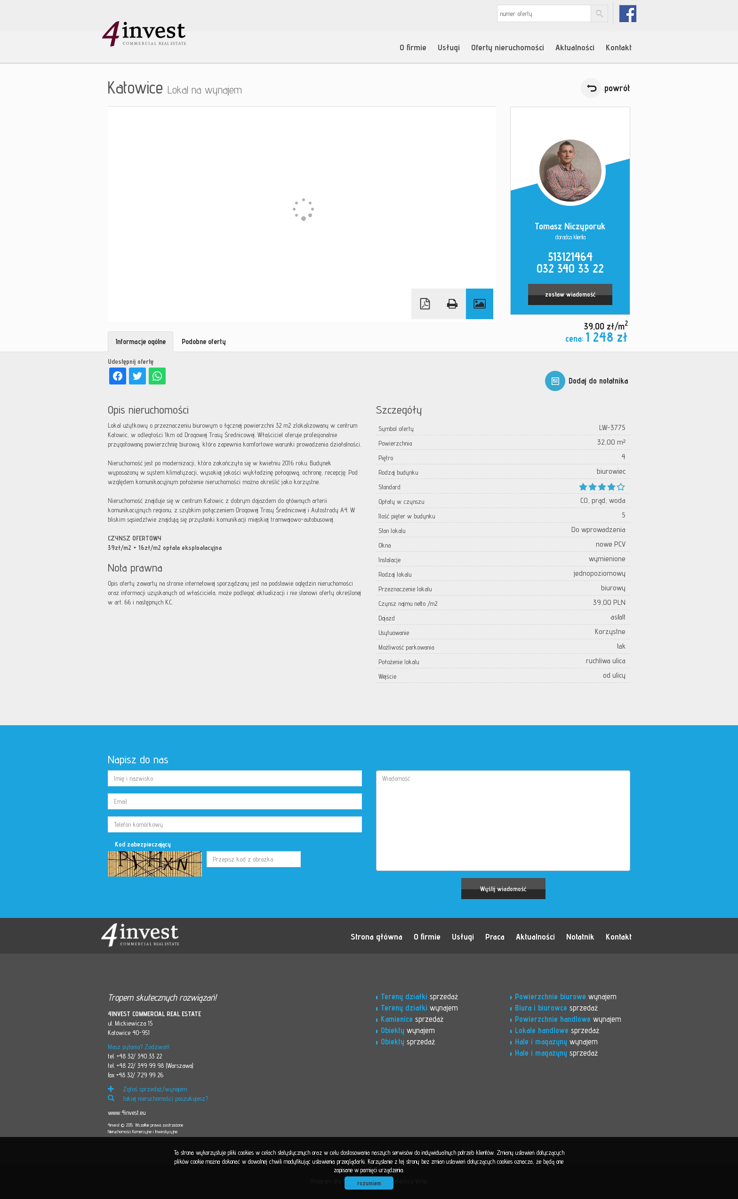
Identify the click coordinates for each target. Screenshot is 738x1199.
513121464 (570, 257)
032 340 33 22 (570, 268)
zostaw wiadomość (570, 294)
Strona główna (376, 936)
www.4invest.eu (126, 1112)
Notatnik (580, 936)
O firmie (413, 47)
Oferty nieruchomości (507, 47)
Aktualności (574, 47)
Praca (495, 936)
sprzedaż (419, 996)
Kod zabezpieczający (143, 844)
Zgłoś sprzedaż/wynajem (147, 1089)
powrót (617, 88)
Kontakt (619, 47)
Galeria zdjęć (479, 304)
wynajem (419, 1007)
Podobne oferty (204, 341)
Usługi (449, 47)
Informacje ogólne (140, 341)
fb (627, 13)
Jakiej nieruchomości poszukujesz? (158, 1098)
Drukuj (452, 304)
